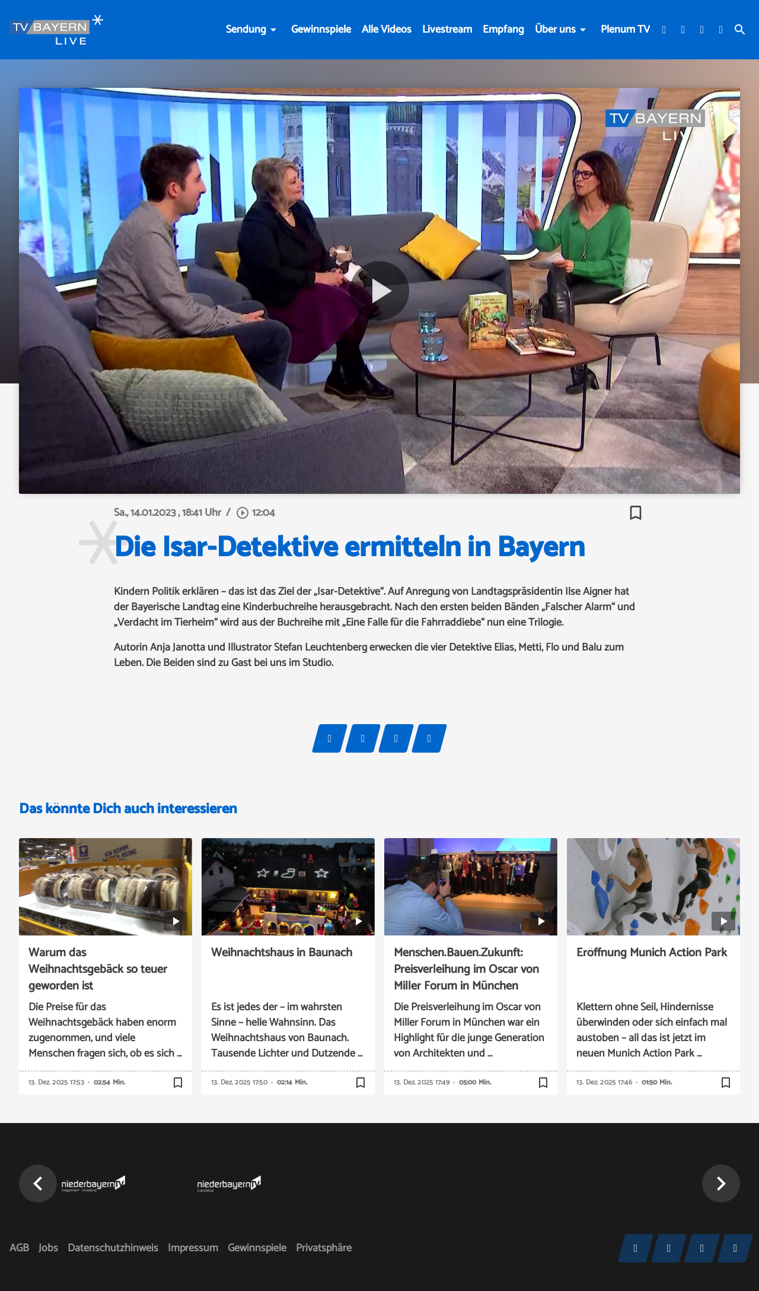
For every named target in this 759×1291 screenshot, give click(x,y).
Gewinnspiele (321, 29)
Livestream (447, 29)
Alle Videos (387, 29)
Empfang (503, 29)
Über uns (555, 29)
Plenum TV (625, 29)
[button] (38, 1184)
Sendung (246, 29)
